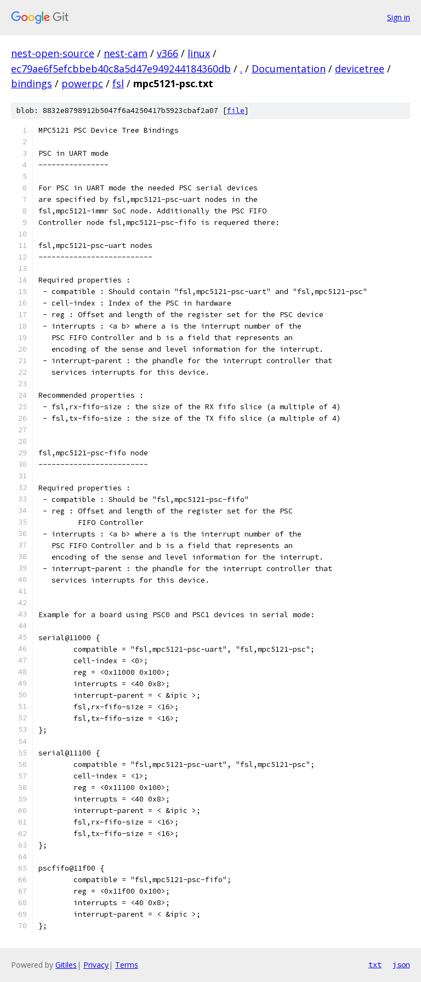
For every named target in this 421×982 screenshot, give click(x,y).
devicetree (359, 68)
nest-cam (125, 53)
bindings (31, 83)
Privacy (96, 965)
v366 (167, 53)
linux (198, 53)
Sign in (398, 17)
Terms (126, 965)
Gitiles (66, 965)
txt (375, 964)
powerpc (82, 83)
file (235, 110)
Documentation (289, 68)
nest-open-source (52, 53)
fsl (118, 83)
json (401, 964)
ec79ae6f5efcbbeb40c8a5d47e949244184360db (121, 68)
